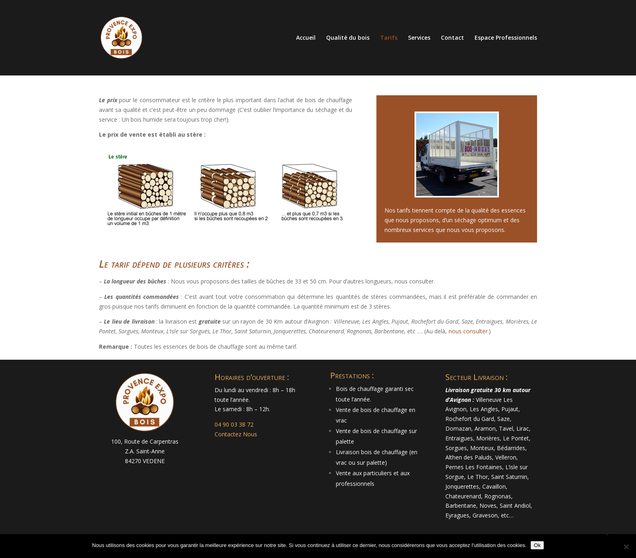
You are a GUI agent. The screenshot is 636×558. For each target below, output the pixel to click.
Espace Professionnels (506, 38)
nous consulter (468, 331)
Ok (537, 545)
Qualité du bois (348, 38)
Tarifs (389, 38)
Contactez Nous (236, 434)
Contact (452, 38)
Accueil (306, 38)
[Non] (626, 547)
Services (419, 38)
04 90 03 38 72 (234, 424)
